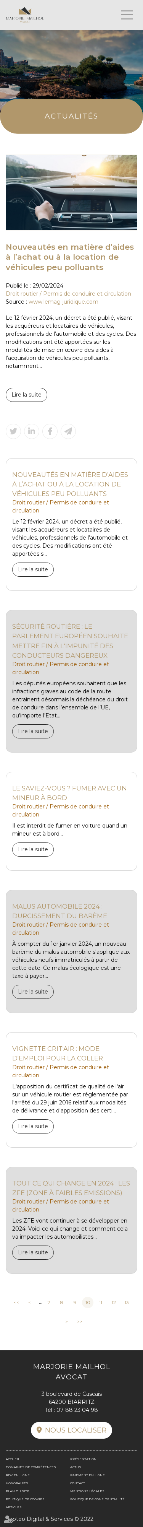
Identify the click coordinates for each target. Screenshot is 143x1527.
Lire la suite (26, 394)
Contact (77, 1483)
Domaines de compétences (31, 1467)
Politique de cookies (25, 1499)
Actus (75, 1467)
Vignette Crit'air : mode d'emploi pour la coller (57, 1053)
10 (87, 1302)
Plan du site (17, 1491)
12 (114, 1302)
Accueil (13, 1459)
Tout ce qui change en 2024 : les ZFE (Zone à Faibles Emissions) (71, 1188)
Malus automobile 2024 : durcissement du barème (59, 911)
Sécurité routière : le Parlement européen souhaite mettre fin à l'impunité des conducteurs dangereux (70, 641)
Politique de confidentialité (97, 1499)
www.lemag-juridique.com (63, 301)
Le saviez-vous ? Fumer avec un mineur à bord (69, 793)
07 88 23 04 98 (77, 1410)
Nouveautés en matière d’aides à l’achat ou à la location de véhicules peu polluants (70, 484)
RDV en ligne (18, 1475)
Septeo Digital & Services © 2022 (49, 1519)
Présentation (83, 1459)
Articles (14, 1507)
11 (100, 1302)
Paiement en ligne (87, 1475)
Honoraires (17, 1483)
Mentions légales (87, 1491)
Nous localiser (75, 1430)
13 (127, 1302)
